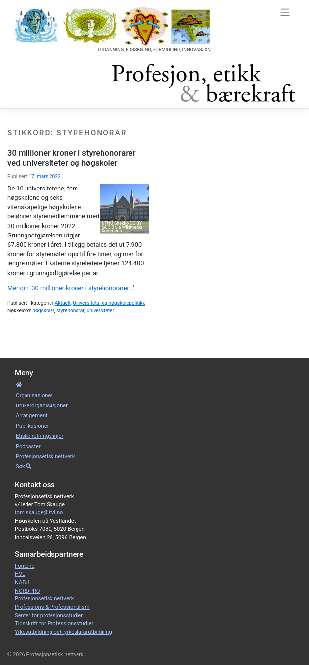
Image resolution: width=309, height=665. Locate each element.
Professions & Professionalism (52, 607)
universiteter (100, 311)
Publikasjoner (32, 426)
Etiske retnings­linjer (39, 436)
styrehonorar (70, 311)
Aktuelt (63, 303)
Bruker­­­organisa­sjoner (42, 406)
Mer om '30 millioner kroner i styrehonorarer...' (70, 288)
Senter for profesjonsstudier (49, 615)
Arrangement (32, 415)
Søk (23, 466)
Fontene (24, 566)
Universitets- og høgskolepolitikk (109, 303)
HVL (20, 574)
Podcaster (28, 446)
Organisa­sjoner (34, 395)
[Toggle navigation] (284, 11)
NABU (22, 582)
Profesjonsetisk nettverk (45, 456)
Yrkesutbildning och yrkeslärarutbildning (63, 632)
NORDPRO (27, 591)
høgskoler (43, 311)
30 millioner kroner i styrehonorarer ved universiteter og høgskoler (71, 157)
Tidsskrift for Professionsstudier (54, 623)
